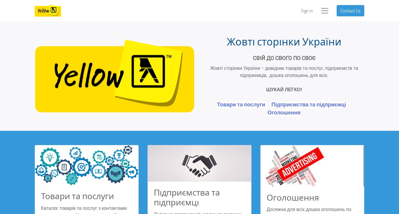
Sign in (307, 11)
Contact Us (350, 11)
